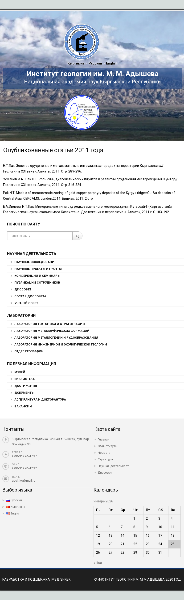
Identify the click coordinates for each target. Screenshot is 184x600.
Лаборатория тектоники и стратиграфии (49, 324)
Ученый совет (26, 303)
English (112, 63)
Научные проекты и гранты (38, 269)
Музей (19, 372)
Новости (104, 452)
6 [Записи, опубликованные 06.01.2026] (109, 527)
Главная (103, 439)
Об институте (107, 446)
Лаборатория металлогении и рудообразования (56, 337)
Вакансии (23, 406)
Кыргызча (76, 63)
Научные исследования (35, 262)
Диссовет (22, 289)
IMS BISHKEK (60, 579)
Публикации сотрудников (37, 282)
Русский (95, 63)
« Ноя (98, 563)
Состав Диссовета (30, 296)
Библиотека (24, 379)
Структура (105, 459)
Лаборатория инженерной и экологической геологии (60, 344)
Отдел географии (29, 351)
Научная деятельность (114, 466)
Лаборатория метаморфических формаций (52, 330)
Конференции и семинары (37, 275)
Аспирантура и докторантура (40, 399)
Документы (24, 392)
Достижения (25, 386)
